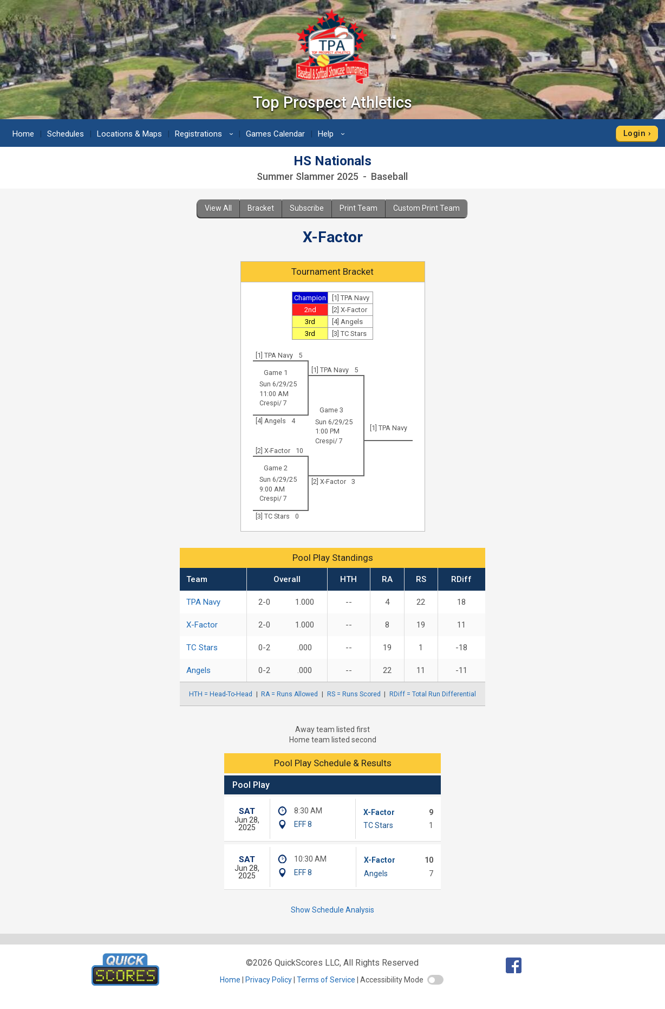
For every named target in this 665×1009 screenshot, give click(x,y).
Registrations (206, 134)
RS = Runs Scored (354, 694)
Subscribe (307, 208)
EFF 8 (303, 824)
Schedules (65, 134)
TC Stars (202, 647)
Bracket (260, 208)
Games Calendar (275, 134)
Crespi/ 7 (273, 403)
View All (218, 208)
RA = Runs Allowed (289, 694)
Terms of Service (326, 979)
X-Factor (202, 625)
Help (333, 134)
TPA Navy (203, 602)
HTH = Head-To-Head (220, 694)
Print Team (358, 208)
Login (634, 133)
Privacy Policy (268, 979)
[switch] (435, 980)
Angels (198, 670)
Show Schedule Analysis (332, 909)
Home (23, 134)
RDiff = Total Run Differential (432, 694)
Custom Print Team (426, 208)
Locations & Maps (129, 134)
